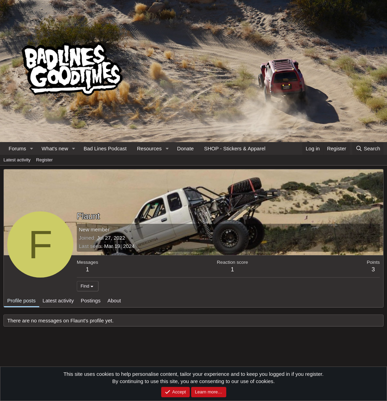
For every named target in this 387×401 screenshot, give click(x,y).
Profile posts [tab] (21, 300)
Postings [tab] (91, 300)
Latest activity (17, 159)
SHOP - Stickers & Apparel (234, 148)
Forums (17, 148)
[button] (31, 148)
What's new (55, 148)
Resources (149, 148)
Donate (185, 148)
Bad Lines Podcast (105, 148)
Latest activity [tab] (58, 300)
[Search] (368, 148)
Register (44, 159)
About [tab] (114, 300)
